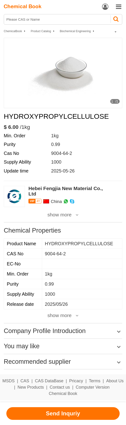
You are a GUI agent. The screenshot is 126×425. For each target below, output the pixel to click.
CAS (24, 381)
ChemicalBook (13, 31)
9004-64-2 (61, 153)
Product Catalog (41, 31)
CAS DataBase (49, 381)
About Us (115, 381)
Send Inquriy (63, 413)
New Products (31, 387)
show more (59, 214)
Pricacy (76, 381)
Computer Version (93, 387)
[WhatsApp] (66, 202)
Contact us (60, 387)
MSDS (8, 381)
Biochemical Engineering (75, 31)
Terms (94, 381)
